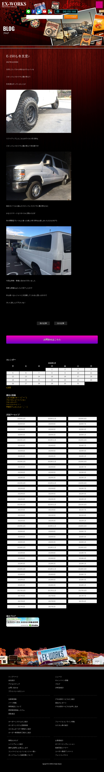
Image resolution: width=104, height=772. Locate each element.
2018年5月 (52, 579)
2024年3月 (21, 456)
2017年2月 (52, 606)
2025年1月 (82, 435)
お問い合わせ (13, 688)
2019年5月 (52, 558)
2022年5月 (52, 494)
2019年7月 (82, 553)
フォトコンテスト (61, 755)
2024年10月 (83, 440)
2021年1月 (82, 520)
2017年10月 (83, 590)
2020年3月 (21, 542)
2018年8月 (52, 574)
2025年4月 (82, 429)
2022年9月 (21, 488)
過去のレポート (61, 703)
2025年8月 (52, 424)
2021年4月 (82, 515)
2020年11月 (52, 526)
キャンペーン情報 (61, 680)
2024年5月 (52, 451)
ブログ (57, 684)
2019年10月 (83, 547)
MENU (99, 4)
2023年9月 (21, 467)
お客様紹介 (59, 740)
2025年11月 (52, 418)
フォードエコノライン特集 (65, 722)
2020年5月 (52, 537)
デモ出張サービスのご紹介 (65, 699)
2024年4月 (82, 451)
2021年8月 (52, 510)
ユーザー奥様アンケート (64, 751)
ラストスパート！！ (13, 404)
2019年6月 (21, 558)
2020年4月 (82, 537)
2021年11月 (52, 504)
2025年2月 (52, 435)
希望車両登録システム (16, 710)
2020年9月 (21, 531)
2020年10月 (83, 526)
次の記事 (60, 323)
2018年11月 (52, 569)
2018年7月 (82, 574)
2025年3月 (21, 435)
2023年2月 (52, 477)
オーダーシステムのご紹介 (18, 722)
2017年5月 (52, 601)
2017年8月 (52, 596)
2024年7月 (82, 445)
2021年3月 (21, 520)
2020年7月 (82, 531)
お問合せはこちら (52, 339)
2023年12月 (21, 461)
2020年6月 (21, 537)
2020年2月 (52, 542)
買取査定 (11, 714)
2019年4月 (82, 558)
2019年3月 (21, 563)
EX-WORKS (18, 4)
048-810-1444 (69, 11)
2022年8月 (52, 488)
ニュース (58, 677)
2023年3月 (21, 477)
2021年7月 (82, 510)
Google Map (50, 11)
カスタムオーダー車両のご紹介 (19, 729)
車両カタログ (13, 740)
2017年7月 (82, 596)
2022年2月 (52, 499)
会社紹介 (11, 680)
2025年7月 (82, 424)
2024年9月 (21, 445)
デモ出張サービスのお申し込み (66, 706)
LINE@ (28, 11)
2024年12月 (21, 440)
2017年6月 (21, 601)
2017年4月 (82, 601)
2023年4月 (82, 472)
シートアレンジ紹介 (15, 744)
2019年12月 (21, 547)
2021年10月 (83, 504)
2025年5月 (52, 429)
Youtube (45, 11)
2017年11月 (52, 590)
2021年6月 (21, 515)
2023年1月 (82, 477)
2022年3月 (21, 499)
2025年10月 (83, 418)
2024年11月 (52, 440)
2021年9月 (21, 510)
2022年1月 (82, 499)
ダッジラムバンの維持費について (20, 755)
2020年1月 (82, 542)
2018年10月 (83, 569)
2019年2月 (52, 563)
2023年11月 (52, 461)
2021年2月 (52, 520)
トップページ (13, 677)
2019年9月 (21, 553)
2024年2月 (52, 456)
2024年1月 (82, 456)
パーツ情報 (12, 703)
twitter (39, 11)
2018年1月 (82, 585)
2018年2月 (52, 585)
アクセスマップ (14, 684)
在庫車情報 (12, 699)
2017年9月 (21, 596)
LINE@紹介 (59, 688)
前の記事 (43, 323)
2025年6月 (21, 429)
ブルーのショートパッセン (16, 400)
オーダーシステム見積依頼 (18, 725)
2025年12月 (21, 418)
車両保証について (14, 706)
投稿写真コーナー (61, 748)
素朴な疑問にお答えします (18, 748)
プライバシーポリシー (16, 691)
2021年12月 (21, 504)
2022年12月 (21, 483)
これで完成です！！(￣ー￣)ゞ (17, 398)
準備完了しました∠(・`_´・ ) (16, 407)
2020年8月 (52, 531)
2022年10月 (83, 483)
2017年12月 (21, 590)
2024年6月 (21, 451)
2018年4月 (82, 579)
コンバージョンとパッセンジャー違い (22, 751)
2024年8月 (52, 445)
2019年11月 (52, 547)
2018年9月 (21, 574)
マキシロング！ (12, 402)
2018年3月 (21, 585)
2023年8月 (52, 467)
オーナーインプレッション (65, 744)
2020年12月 (21, 526)
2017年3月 (21, 606)
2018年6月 (21, 579)
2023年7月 (82, 467)
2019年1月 (82, 563)
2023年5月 (52, 472)
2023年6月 (21, 472)
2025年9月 (21, 424)
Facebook (34, 11)
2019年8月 (52, 553)
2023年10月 (83, 461)
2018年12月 (21, 569)
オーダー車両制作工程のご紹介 (19, 733)
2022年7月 (82, 488)
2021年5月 (52, 515)
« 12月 (8, 387)
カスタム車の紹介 (61, 725)
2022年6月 (21, 494)
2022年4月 (82, 494)
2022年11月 (52, 483)
